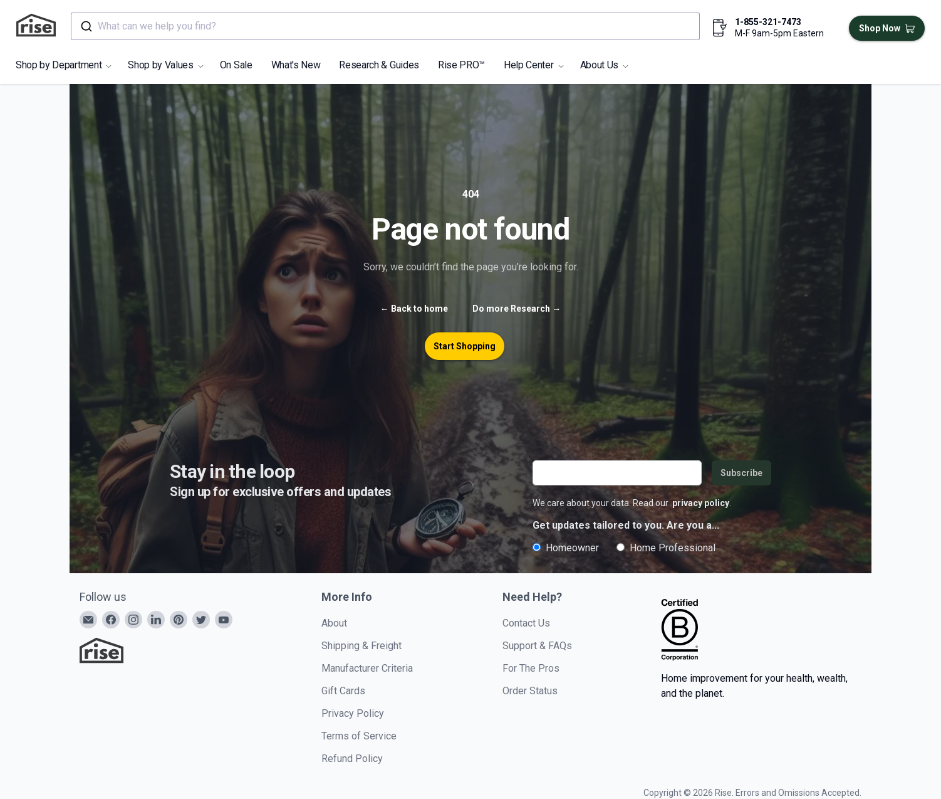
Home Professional (665, 548)
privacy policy (700, 503)
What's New (296, 65)
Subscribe (741, 473)
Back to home (414, 309)
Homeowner (566, 548)
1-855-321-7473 (768, 22)
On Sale (236, 65)
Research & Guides (379, 65)
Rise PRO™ (461, 65)
